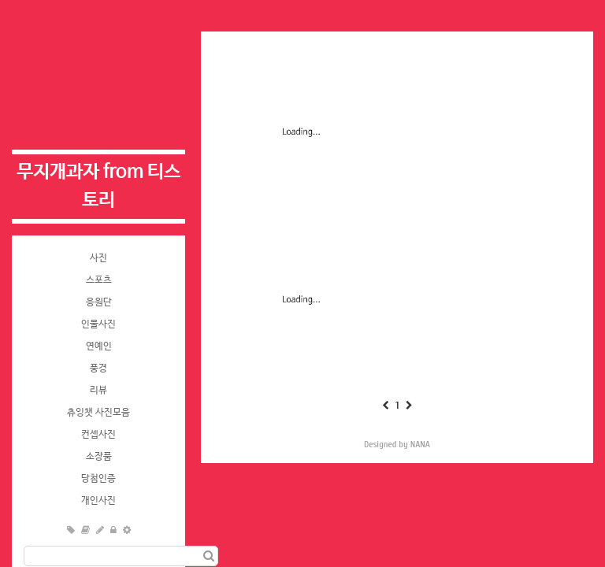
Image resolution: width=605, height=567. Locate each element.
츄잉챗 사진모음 (98, 412)
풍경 (98, 368)
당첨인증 (98, 478)
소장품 (99, 456)
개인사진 (98, 500)
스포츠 (99, 280)
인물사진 (98, 324)
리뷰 (98, 390)
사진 (98, 258)
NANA (420, 444)
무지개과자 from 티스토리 (98, 186)
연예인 (99, 346)
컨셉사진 (98, 434)
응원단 (99, 302)
